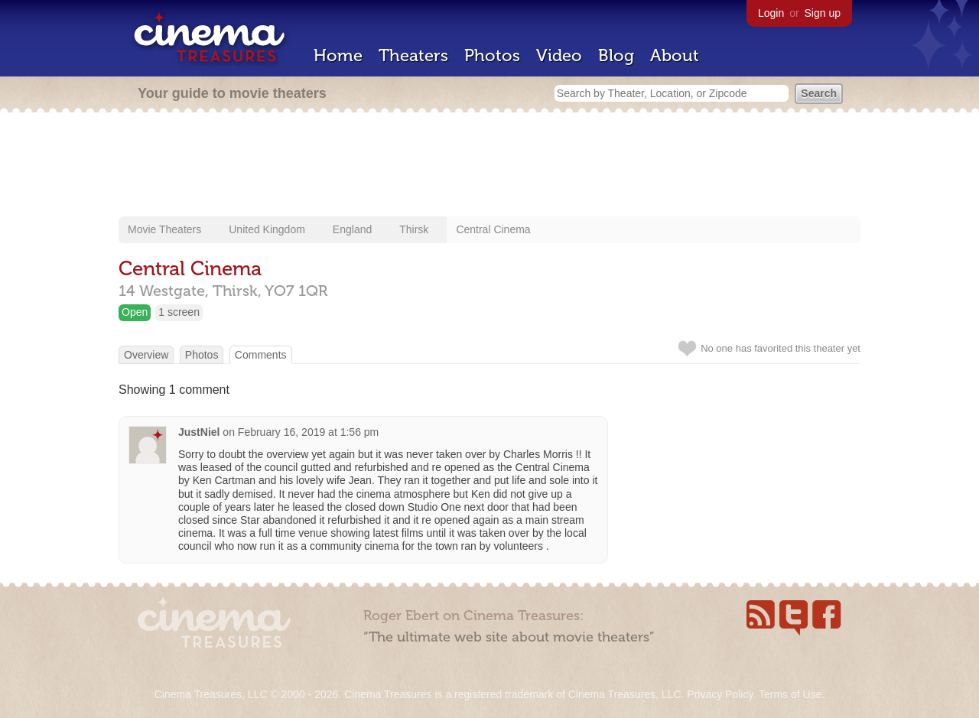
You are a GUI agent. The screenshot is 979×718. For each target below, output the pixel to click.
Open (135, 312)
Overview (146, 355)
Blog (616, 55)
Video (559, 55)
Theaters (413, 55)
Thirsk (413, 229)
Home (338, 55)
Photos (492, 55)
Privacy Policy (720, 694)
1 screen (179, 312)
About (674, 55)
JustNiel (199, 432)
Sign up (823, 13)
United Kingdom (267, 229)
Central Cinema (493, 229)
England (352, 229)
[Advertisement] (489, 166)
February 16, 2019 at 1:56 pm (308, 432)
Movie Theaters (164, 229)
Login (771, 13)
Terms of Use (790, 694)
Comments (261, 355)
